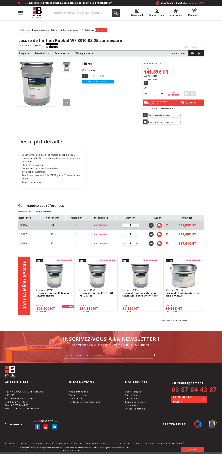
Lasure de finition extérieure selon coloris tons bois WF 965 (137, 295)
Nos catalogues (134, 392)
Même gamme (82, 53)
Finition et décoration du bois (44, 29)
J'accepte (192, 449)
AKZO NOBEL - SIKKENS (31, 45)
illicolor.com (132, 399)
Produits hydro (88, 29)
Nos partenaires (78, 392)
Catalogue (24, 29)
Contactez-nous (78, 396)
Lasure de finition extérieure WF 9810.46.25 (181, 295)
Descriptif (40, 53)
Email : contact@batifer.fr (23, 409)
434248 (23, 244)
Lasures (101, 29)
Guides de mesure (136, 402)
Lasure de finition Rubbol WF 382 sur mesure (52, 295)
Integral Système (135, 409)
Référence (60, 53)
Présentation (76, 399)
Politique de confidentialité (85, 402)
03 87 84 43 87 (196, 2)
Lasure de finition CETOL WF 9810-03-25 (95, 295)
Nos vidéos (131, 406)
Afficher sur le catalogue (194, 47)
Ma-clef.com (132, 396)
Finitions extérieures (69, 29)
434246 (23, 225)
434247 (23, 235)
